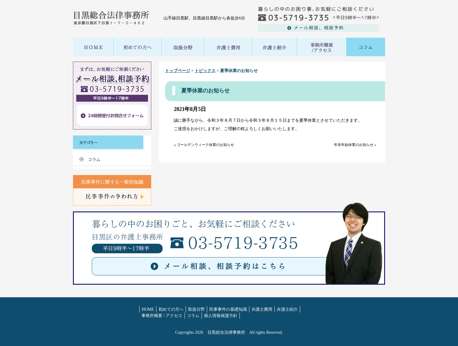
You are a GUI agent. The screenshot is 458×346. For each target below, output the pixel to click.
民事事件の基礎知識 (228, 309)
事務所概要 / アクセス (161, 315)
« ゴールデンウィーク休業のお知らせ (204, 145)
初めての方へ (171, 309)
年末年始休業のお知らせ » (355, 145)
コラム (94, 159)
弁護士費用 (261, 309)
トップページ (177, 70)
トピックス (205, 70)
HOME (148, 309)
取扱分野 (196, 309)
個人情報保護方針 (220, 315)
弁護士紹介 (287, 309)
